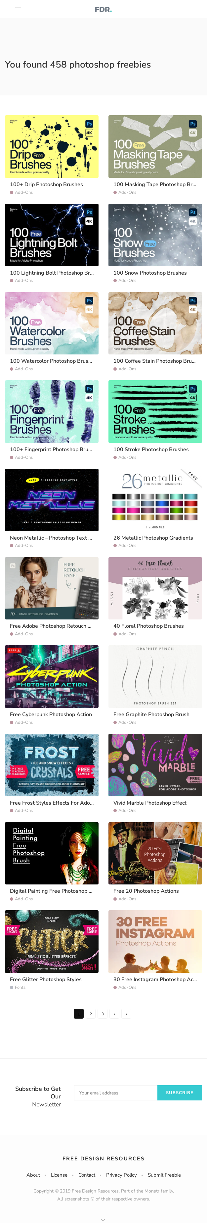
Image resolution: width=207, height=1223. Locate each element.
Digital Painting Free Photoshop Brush (56, 891)
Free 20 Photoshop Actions (146, 891)
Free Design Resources (103, 1158)
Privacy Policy (121, 1175)
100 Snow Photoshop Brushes (150, 273)
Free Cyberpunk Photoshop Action (51, 714)
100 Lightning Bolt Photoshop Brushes (57, 273)
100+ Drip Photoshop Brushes (46, 184)
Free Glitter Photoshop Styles (46, 979)
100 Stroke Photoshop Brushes (151, 449)
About (33, 1175)
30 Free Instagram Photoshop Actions (159, 979)
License (59, 1175)
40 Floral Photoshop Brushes (148, 626)
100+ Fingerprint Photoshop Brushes (55, 449)
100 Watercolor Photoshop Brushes (53, 361)
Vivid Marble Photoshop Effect (149, 803)
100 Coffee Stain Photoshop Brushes (158, 361)
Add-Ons (24, 192)
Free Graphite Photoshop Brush (151, 714)
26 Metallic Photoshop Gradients (153, 538)
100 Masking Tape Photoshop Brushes (160, 184)
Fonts (20, 987)
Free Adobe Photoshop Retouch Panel (56, 626)
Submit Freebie (164, 1175)
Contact (86, 1175)
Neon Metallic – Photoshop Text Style (55, 538)
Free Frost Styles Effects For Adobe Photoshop (66, 803)
